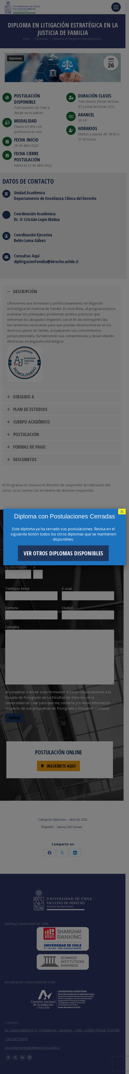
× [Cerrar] (122, 511)
